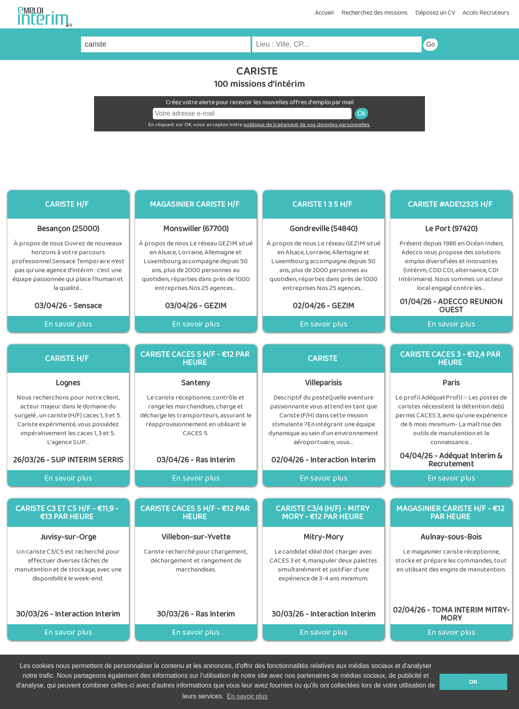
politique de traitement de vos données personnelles (307, 124)
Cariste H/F (67, 204)
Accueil (324, 13)
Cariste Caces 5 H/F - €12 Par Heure (194, 358)
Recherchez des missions (374, 13)
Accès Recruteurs (486, 13)
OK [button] (473, 682)
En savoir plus (68, 324)
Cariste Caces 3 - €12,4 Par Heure (450, 358)
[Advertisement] (259, 158)
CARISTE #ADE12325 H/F (450, 204)
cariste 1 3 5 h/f (322, 204)
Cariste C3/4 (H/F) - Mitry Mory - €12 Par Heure (322, 513)
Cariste (322, 358)
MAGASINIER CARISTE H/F (195, 204)
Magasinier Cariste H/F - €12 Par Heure (450, 513)
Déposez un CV (435, 13)
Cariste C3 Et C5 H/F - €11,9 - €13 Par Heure (66, 513)
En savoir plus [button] (247, 696)
